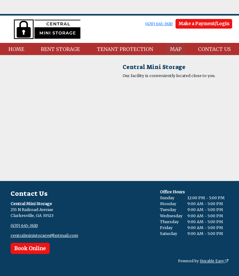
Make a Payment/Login (204, 23)
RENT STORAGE (60, 49)
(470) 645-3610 (159, 23)
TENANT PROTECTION (125, 49)
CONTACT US (214, 49)
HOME (16, 49)
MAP (175, 49)
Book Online (30, 248)
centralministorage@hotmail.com (44, 235)
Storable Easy (214, 261)
